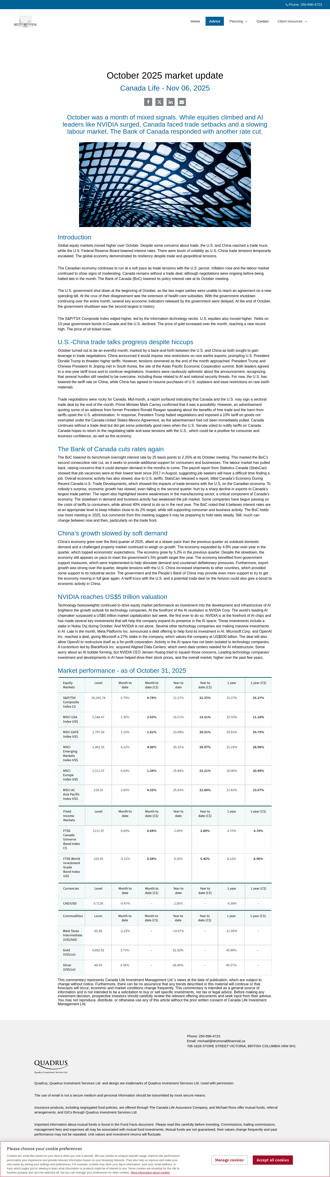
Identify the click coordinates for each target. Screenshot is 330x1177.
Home (195, 21)
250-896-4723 (209, 1036)
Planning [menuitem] (238, 22)
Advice (214, 21)
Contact (263, 21)
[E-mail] (181, 102)
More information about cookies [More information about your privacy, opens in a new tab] (150, 1172)
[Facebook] (148, 102)
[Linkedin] (171, 102)
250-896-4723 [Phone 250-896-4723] (311, 4)
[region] (165, 1159)
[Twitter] (159, 102)
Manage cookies (229, 1160)
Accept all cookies (273, 1160)
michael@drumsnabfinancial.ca (221, 1041)
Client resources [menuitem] (292, 22)
